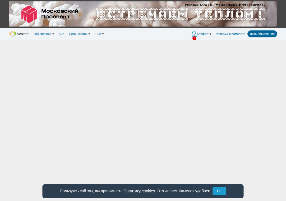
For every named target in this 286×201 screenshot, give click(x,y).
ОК (219, 191)
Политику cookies (139, 191)
